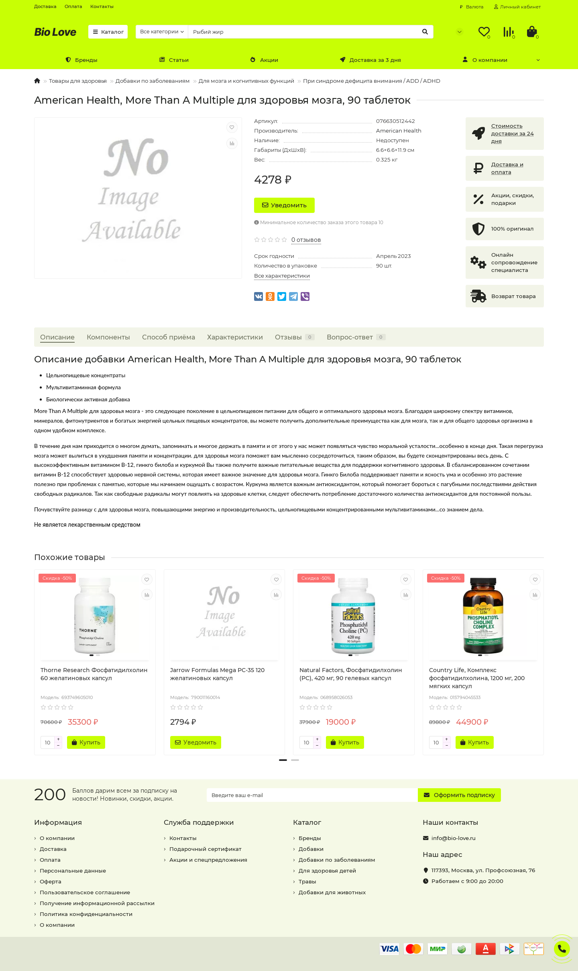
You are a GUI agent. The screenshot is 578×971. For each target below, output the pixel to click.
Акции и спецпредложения (208, 860)
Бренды (81, 60)
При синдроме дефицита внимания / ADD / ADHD (371, 81)
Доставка (45, 6)
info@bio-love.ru (453, 838)
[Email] (312, 795)
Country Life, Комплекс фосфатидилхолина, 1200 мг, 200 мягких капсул (477, 678)
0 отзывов (306, 239)
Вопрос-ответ (356, 337)
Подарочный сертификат (205, 849)
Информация (58, 822)
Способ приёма (168, 337)
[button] (283, 760)
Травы (307, 881)
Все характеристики (282, 275)
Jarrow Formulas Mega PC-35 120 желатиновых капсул (217, 674)
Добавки (311, 849)
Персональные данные (73, 870)
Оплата (73, 6)
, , (483, 870)
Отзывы (295, 337)
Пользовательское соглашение (85, 892)
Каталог (108, 32)
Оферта (50, 881)
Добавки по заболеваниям (153, 81)
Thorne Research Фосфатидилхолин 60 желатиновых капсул (94, 674)
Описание (57, 337)
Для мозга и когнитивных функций (246, 81)
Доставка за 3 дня (370, 60)
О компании (485, 60)
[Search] (311, 32)
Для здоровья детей (327, 870)
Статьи (174, 60)
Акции (264, 60)
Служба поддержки (199, 822)
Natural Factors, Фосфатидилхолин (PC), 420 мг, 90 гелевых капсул (350, 674)
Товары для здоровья (78, 81)
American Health (398, 130)
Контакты (102, 6)
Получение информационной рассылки (97, 903)
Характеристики (235, 337)
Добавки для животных (332, 892)
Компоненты (108, 337)
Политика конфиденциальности (86, 914)
